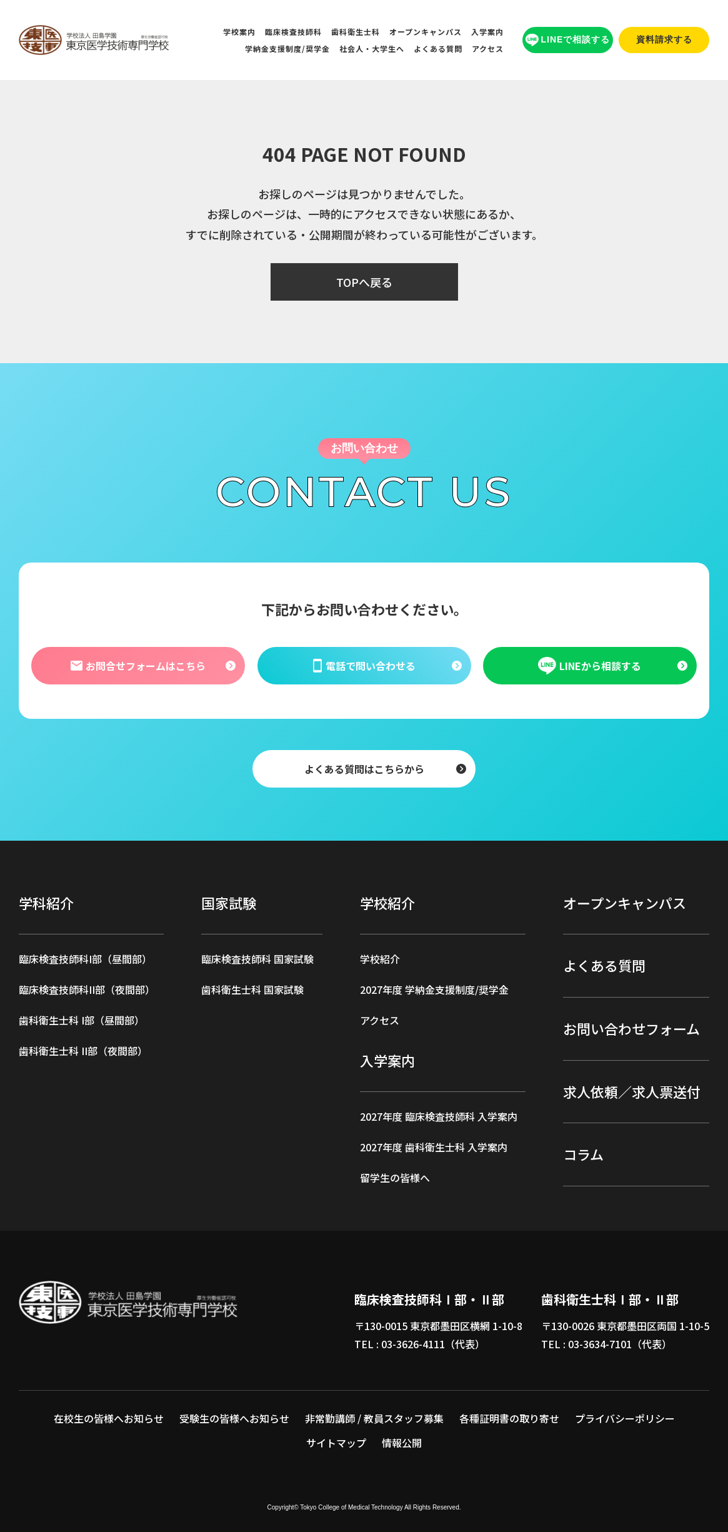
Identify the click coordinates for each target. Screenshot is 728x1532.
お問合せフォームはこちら (138, 665)
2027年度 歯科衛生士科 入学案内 (433, 1146)
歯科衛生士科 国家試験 (252, 989)
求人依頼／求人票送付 (632, 1091)
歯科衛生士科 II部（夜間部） (83, 1050)
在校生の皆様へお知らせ (109, 1418)
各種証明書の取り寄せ (509, 1418)
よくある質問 (438, 48)
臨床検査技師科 (293, 31)
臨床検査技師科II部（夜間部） (87, 989)
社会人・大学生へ (371, 48)
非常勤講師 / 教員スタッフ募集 (374, 1418)
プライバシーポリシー (625, 1418)
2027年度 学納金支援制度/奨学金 (434, 989)
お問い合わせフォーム (631, 1028)
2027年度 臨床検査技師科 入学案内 (438, 1116)
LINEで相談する (568, 40)
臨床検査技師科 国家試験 (257, 958)
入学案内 (487, 31)
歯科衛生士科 (355, 31)
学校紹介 (380, 958)
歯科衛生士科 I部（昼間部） (81, 1020)
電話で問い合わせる (364, 665)
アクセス (488, 48)
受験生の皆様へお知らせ (234, 1418)
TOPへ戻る (364, 282)
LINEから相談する (590, 665)
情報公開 (402, 1442)
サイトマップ (336, 1442)
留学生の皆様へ (395, 1177)
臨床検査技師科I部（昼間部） (85, 958)
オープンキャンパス (425, 31)
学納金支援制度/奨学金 (287, 48)
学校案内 (239, 31)
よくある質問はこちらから (364, 768)
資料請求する (664, 39)
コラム (583, 1154)
